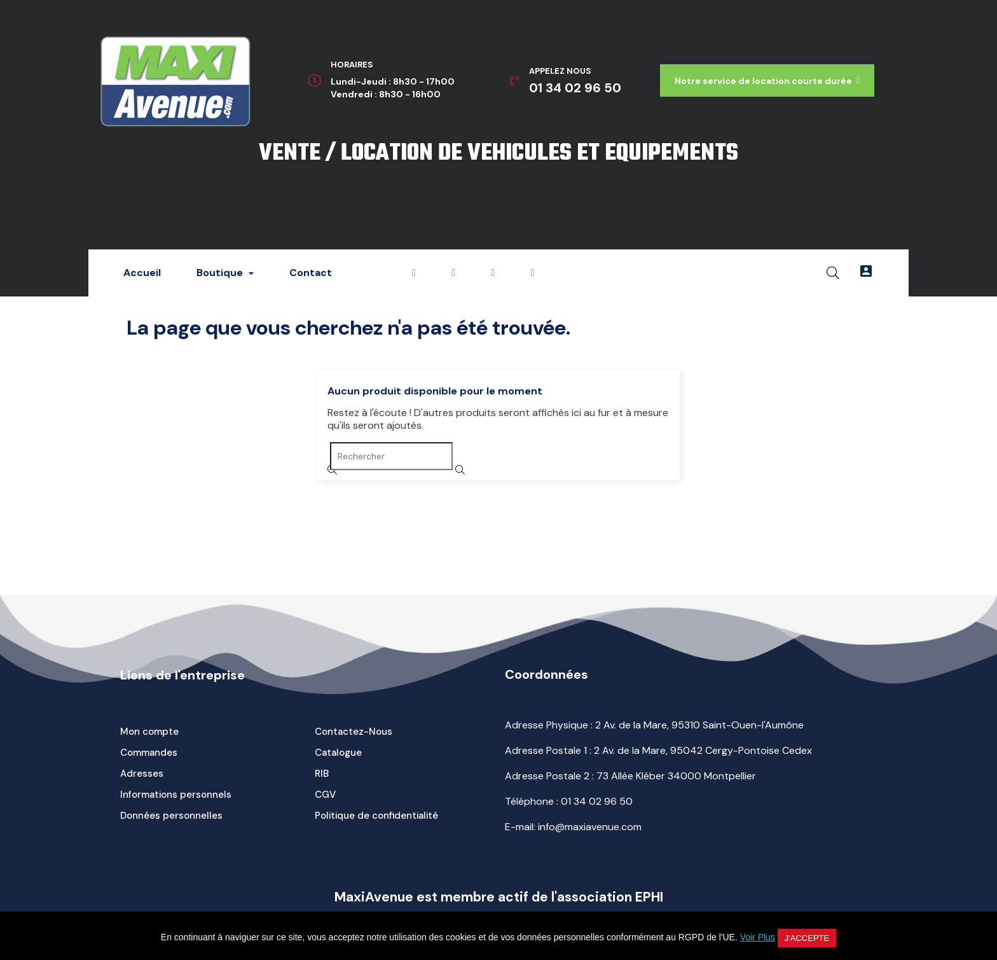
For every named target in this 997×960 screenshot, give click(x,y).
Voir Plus (757, 937)
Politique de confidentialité (376, 815)
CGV (325, 794)
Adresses (141, 773)
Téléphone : (569, 801)
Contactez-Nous (353, 731)
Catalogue (338, 752)
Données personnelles (171, 815)
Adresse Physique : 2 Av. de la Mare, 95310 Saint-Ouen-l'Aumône (654, 725)
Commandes (148, 752)
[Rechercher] (391, 456)
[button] (767, 80)
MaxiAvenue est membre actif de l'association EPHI (498, 897)
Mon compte (149, 731)
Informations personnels (175, 794)
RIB (322, 773)
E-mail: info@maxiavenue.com (573, 826)
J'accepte (807, 938)
